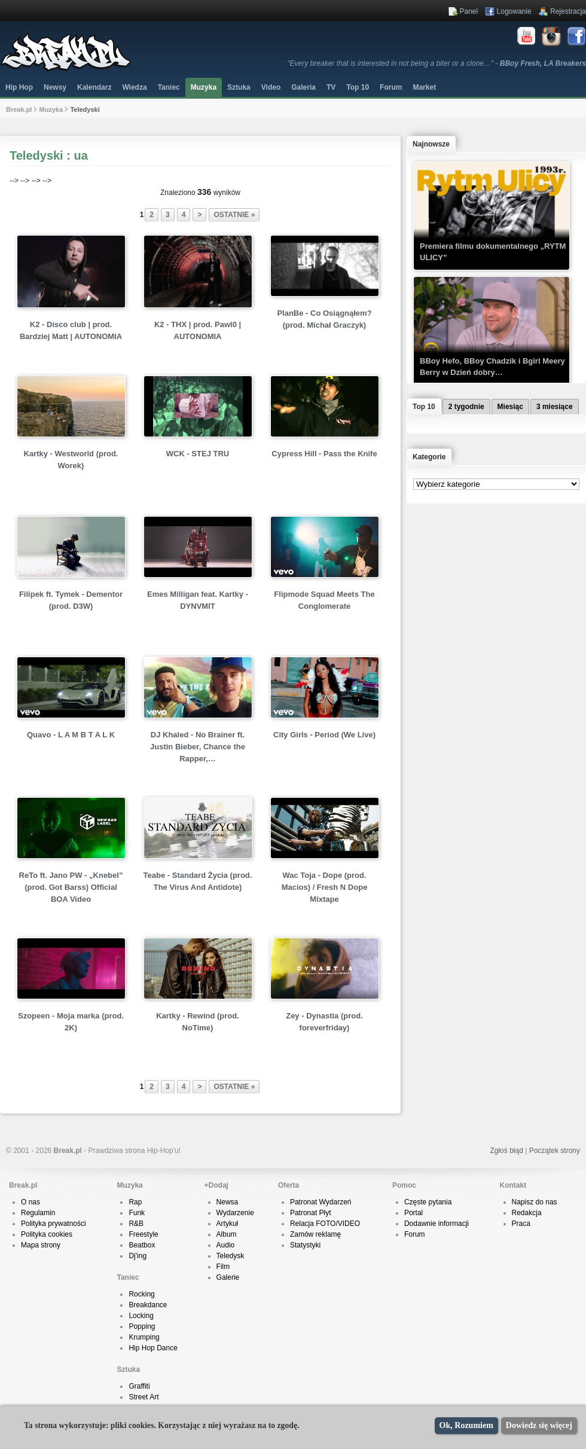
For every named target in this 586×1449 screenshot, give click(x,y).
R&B (136, 1223)
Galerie (228, 1277)
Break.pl (19, 109)
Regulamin (38, 1213)
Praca (521, 1223)
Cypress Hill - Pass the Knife (324, 453)
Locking (141, 1315)
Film (223, 1266)
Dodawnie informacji (436, 1223)
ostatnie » (234, 215)
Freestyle (143, 1234)
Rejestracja (568, 11)
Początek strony (554, 1150)
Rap (135, 1202)
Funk (137, 1213)
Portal (413, 1213)
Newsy (55, 87)
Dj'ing (137, 1256)
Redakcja (527, 1213)
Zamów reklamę (315, 1234)
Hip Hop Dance (153, 1348)
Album (226, 1234)
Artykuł (227, 1223)
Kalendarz (94, 87)
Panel (469, 11)
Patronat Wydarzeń (321, 1202)
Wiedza (134, 87)
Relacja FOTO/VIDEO (325, 1223)
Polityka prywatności (53, 1223)
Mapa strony (40, 1245)
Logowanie (514, 11)
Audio (225, 1245)
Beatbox (142, 1245)
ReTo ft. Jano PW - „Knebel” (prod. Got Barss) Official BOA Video (71, 887)
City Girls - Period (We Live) (324, 734)
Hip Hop (19, 87)
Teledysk (230, 1256)
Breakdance (148, 1305)
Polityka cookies (46, 1234)
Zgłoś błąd (506, 1150)
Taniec (169, 87)
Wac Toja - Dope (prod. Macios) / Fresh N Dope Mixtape (325, 887)
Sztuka (239, 87)
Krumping (144, 1337)
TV (330, 87)
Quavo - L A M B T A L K (71, 734)
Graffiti (139, 1386)
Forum (414, 1234)
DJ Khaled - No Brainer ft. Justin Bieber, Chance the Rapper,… (197, 746)
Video (270, 87)
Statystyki (305, 1245)
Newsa (227, 1202)
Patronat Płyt (310, 1213)
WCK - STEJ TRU (197, 453)
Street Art (143, 1397)
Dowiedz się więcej (539, 1425)
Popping (142, 1326)
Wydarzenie (235, 1213)
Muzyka (203, 87)
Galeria (303, 87)
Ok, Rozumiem (466, 1425)
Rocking (141, 1294)
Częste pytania (427, 1202)
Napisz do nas (534, 1202)
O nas (30, 1202)
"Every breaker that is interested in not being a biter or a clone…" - (436, 63)
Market (424, 87)
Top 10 (357, 87)
